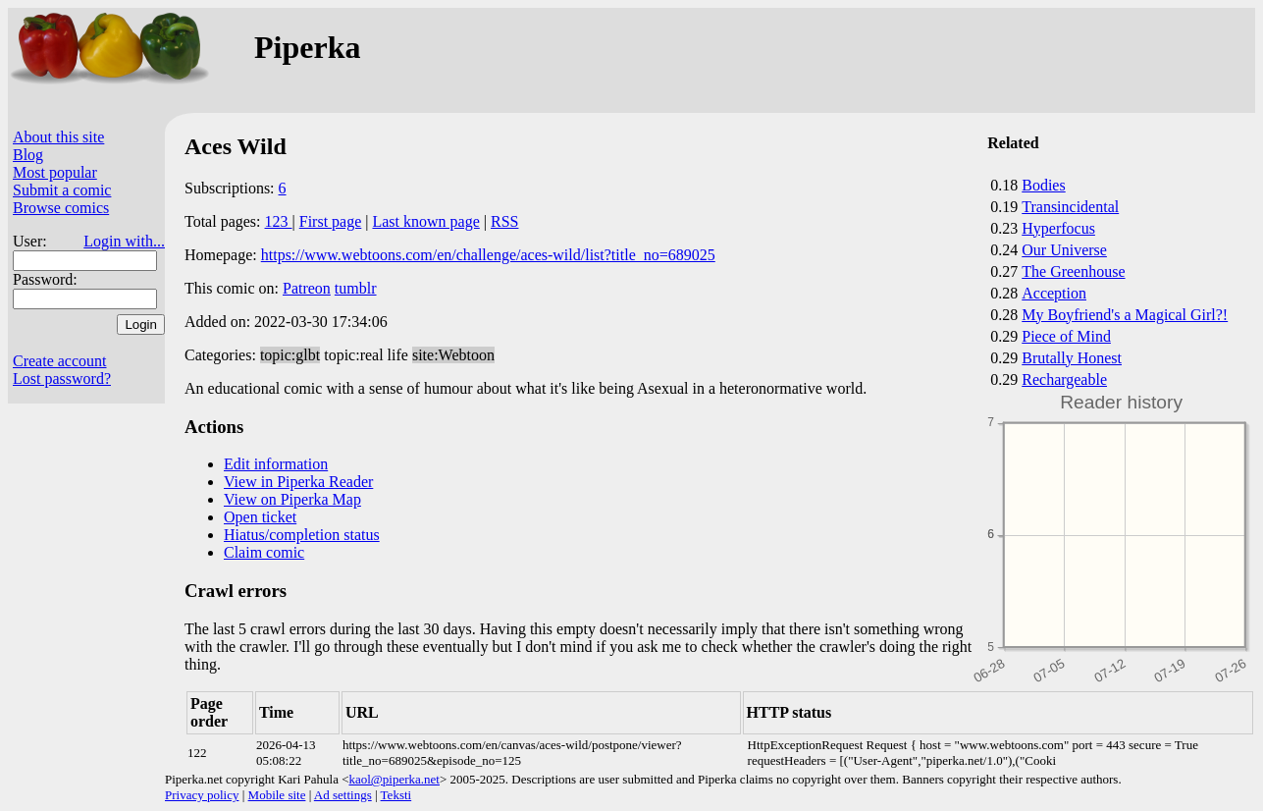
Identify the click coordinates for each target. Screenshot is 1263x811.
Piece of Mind (1066, 336)
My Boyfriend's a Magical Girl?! (1125, 314)
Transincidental (1070, 206)
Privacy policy (201, 794)
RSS (504, 221)
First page (330, 221)
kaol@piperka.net (393, 779)
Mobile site (277, 794)
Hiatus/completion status (302, 534)
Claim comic (264, 552)
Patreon (307, 288)
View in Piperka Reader (298, 481)
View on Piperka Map (292, 499)
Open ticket (260, 517)
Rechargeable (1064, 379)
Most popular (55, 172)
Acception (1054, 293)
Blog (28, 154)
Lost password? (62, 378)
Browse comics (61, 207)
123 (278, 221)
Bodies (1043, 185)
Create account (60, 360)
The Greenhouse (1073, 271)
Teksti (396, 794)
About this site (58, 137)
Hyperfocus (1058, 228)
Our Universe (1064, 250)
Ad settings (343, 794)
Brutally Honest (1072, 358)
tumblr (356, 288)
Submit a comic (62, 190)
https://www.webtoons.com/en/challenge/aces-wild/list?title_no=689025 (488, 254)
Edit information (276, 464)
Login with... (124, 241)
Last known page (425, 221)
